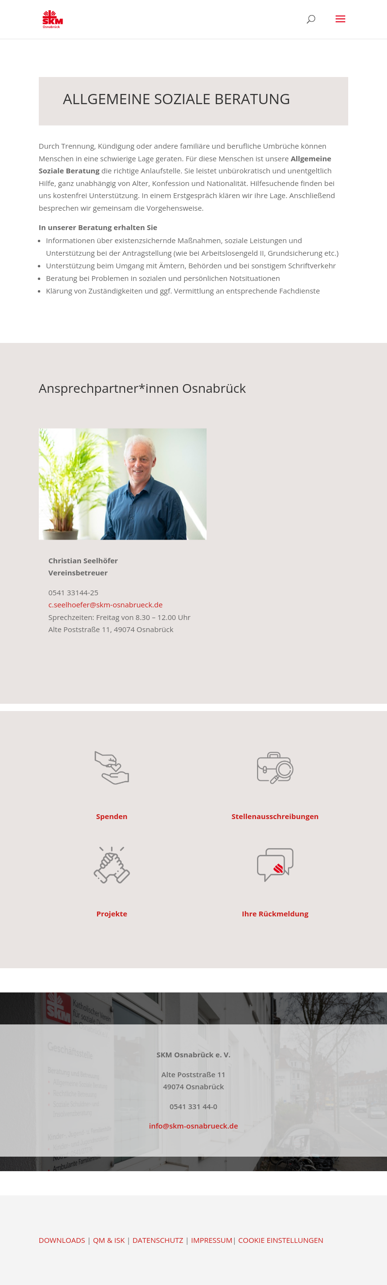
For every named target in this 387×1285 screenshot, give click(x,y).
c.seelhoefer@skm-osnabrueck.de (105, 604)
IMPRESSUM (211, 1240)
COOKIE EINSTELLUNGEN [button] (280, 1240)
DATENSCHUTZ (157, 1240)
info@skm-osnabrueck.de (193, 1125)
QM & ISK (109, 1240)
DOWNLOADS (62, 1240)
